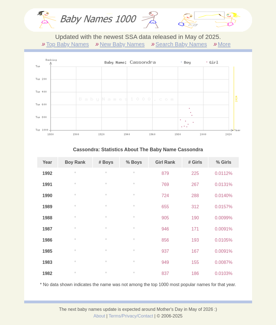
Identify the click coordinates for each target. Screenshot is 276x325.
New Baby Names (122, 44)
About (99, 316)
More (224, 44)
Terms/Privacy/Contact (131, 316)
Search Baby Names (181, 44)
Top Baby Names (67, 44)
